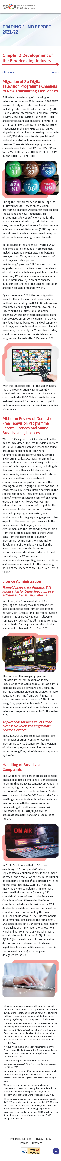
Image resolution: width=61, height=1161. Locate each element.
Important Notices (20, 1138)
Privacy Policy (42, 1138)
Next (55, 72)
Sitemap (23, 1142)
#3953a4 (56, 1151)
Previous (8, 72)
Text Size (37, 1142)
